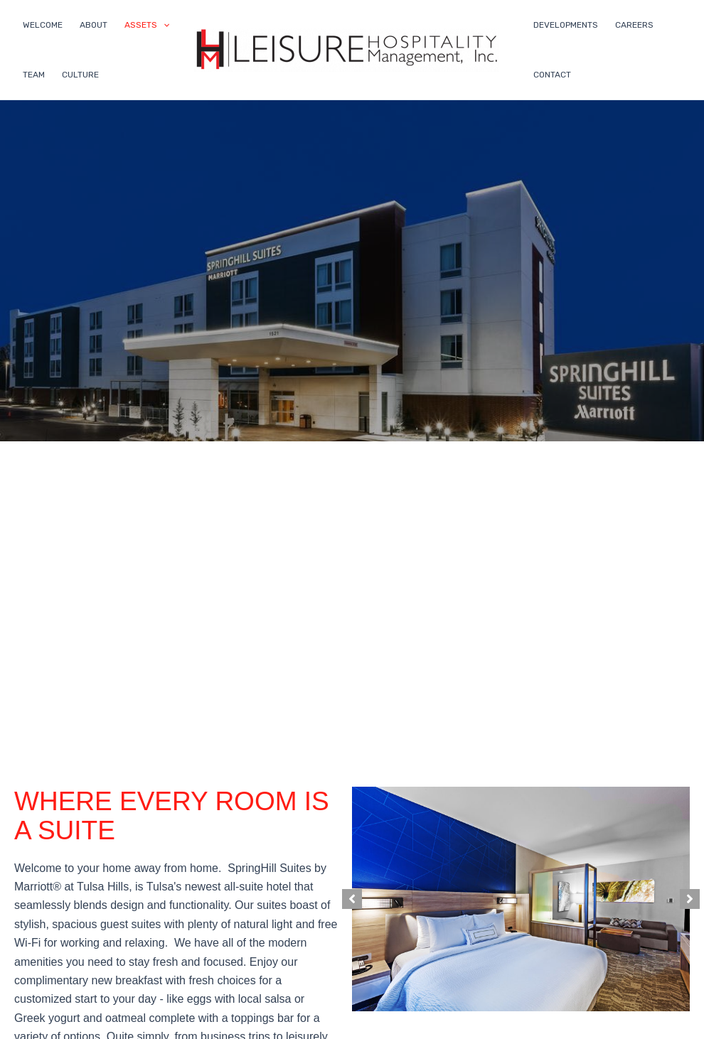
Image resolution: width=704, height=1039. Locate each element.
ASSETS (146, 25)
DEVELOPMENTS (565, 25)
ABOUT (93, 25)
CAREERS (634, 25)
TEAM (34, 75)
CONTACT (552, 75)
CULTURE (80, 75)
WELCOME (43, 25)
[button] (352, 899)
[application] (163, 25)
